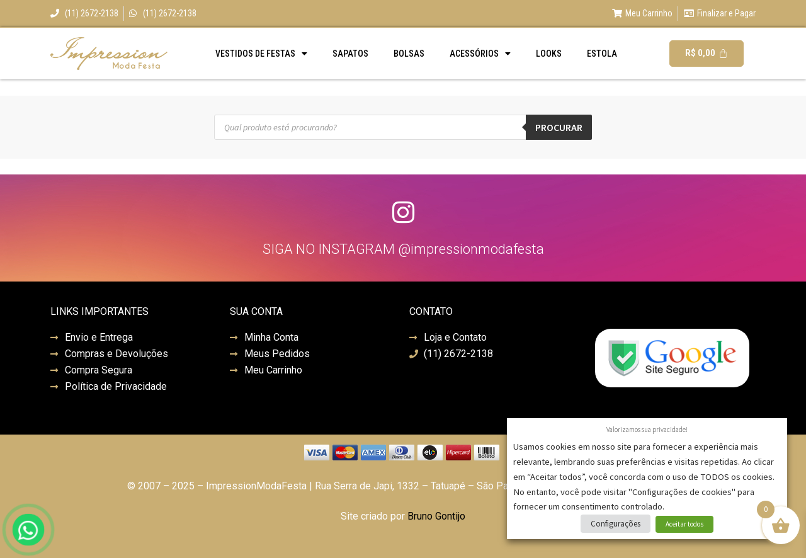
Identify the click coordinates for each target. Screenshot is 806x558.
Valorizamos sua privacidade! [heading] (647, 429)
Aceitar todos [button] (684, 524)
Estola (602, 53)
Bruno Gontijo (436, 516)
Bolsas (409, 53)
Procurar (558, 127)
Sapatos (350, 53)
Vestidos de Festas (261, 53)
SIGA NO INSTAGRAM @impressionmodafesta (403, 249)
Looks (549, 53)
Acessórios (480, 53)
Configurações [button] (615, 523)
